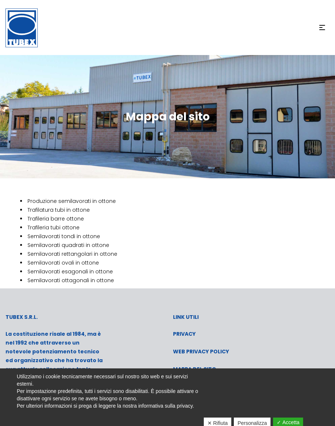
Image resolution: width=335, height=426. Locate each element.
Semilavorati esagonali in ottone (70, 271)
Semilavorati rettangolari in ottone (73, 254)
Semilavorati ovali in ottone (63, 262)
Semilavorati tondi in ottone (63, 236)
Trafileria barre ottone (55, 218)
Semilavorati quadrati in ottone (69, 245)
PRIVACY (184, 334)
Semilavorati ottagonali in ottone (71, 280)
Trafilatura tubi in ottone (59, 210)
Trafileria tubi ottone (53, 227)
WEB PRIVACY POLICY (201, 351)
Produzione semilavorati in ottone (71, 201)
